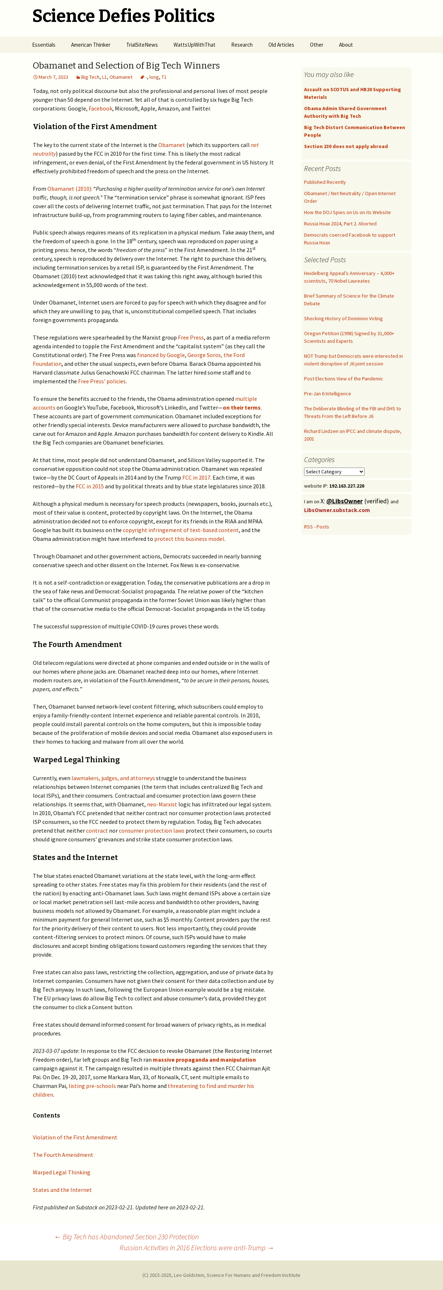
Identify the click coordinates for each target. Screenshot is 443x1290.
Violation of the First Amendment (75, 1137)
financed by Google (161, 355)
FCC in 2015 (90, 486)
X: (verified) (355, 501)
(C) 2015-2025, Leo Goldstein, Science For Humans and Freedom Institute (221, 1275)
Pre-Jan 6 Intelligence (327, 393)
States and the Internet (62, 1189)
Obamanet (120, 77)
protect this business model (189, 538)
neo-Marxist (162, 804)
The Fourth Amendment (63, 1154)
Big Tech (90, 77)
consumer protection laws (151, 830)
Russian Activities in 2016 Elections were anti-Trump (197, 1247)
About (346, 44)
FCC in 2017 (196, 477)
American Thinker (90, 44)
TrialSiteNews (142, 44)
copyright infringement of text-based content (181, 530)
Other (316, 44)
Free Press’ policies (102, 381)
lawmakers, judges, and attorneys (113, 778)
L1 (104, 77)
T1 (164, 77)
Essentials (43, 44)
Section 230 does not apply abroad (346, 146)
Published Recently (325, 182)
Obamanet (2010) (69, 188)
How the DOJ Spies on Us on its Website (347, 212)
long (154, 77)
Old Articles (281, 44)
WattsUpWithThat (194, 44)
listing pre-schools (92, 1085)
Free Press (191, 337)
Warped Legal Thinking (61, 1172)
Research (242, 44)
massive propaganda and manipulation (204, 1059)
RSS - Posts (316, 526)
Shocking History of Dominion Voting (343, 318)
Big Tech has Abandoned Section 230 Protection (126, 1236)
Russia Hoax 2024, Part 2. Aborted (340, 223)
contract (97, 830)
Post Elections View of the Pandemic (343, 378)
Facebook (100, 108)
